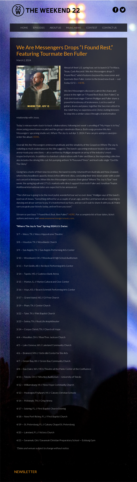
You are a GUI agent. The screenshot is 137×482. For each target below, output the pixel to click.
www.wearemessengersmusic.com (56, 218)
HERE (81, 82)
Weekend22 (46, 10)
